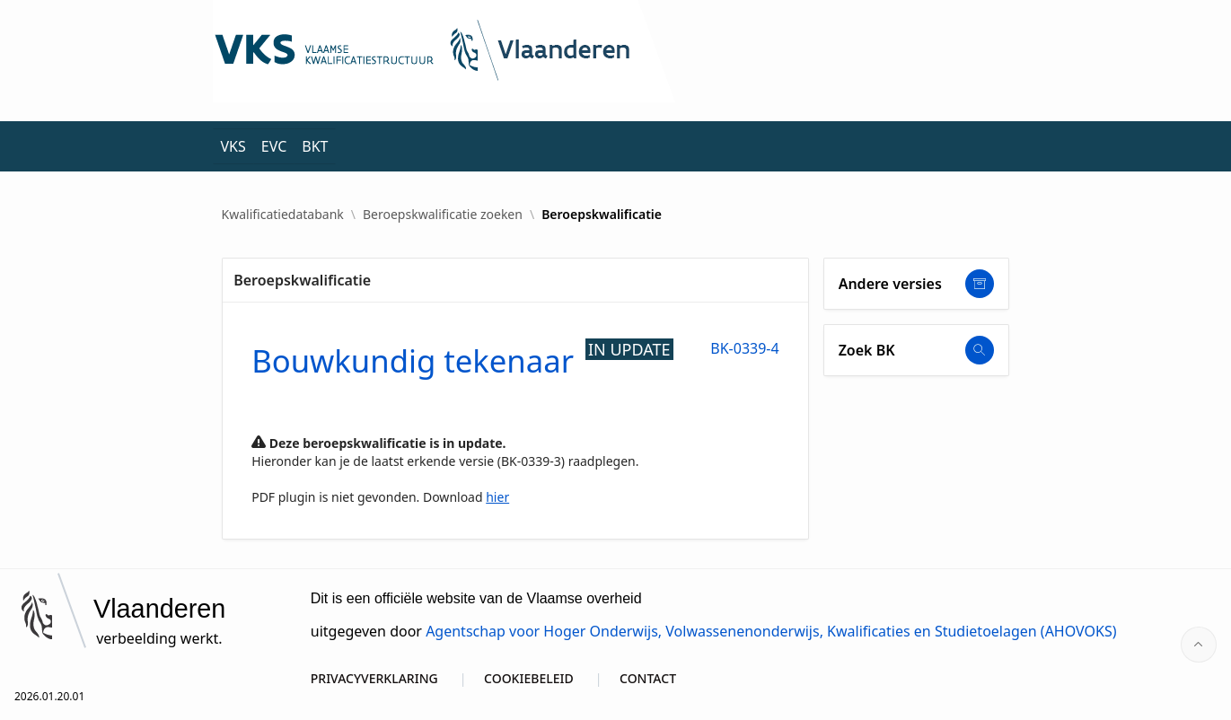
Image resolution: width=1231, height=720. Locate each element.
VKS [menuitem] (233, 146)
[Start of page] (1199, 645)
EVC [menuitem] (273, 146)
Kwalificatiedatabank (283, 214)
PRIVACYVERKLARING (374, 678)
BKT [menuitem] (315, 146)
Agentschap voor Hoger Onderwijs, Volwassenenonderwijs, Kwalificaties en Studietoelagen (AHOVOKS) (771, 631)
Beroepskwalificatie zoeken (443, 214)
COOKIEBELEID (529, 678)
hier (497, 496)
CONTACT (648, 678)
